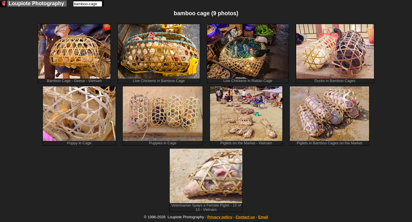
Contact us (245, 217)
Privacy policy (219, 217)
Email (263, 217)
